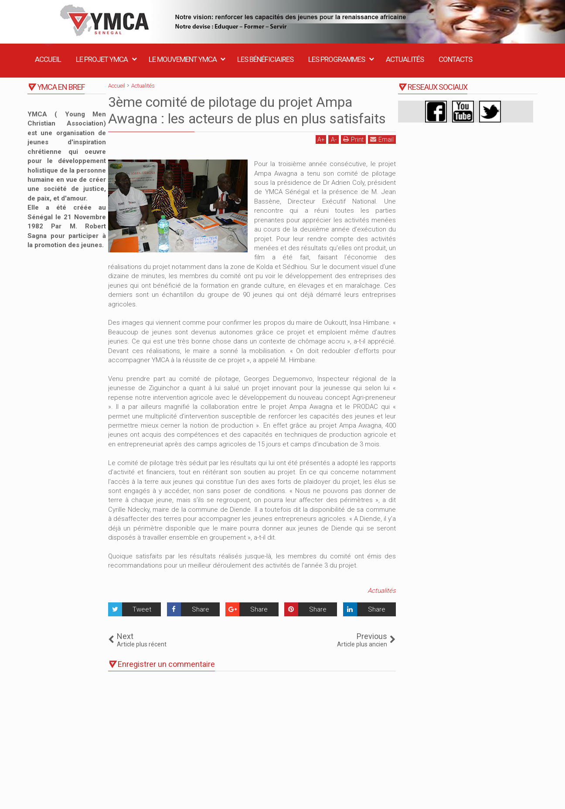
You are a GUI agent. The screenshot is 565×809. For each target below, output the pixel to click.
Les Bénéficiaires (265, 59)
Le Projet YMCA (102, 59)
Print (353, 139)
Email (382, 139)
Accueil (48, 59)
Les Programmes (336, 59)
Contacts (455, 59)
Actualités (405, 59)
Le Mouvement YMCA (183, 59)
